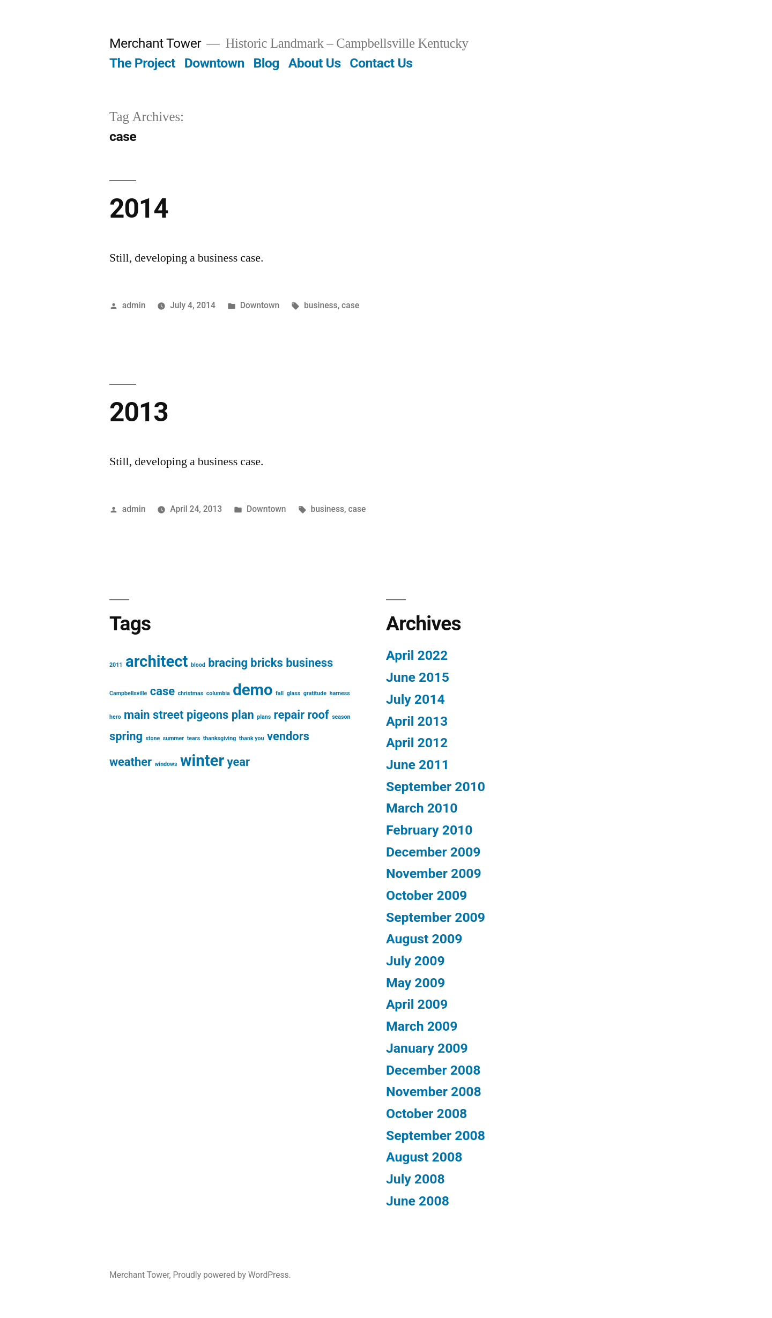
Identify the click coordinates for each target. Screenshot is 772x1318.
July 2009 (415, 961)
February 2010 (429, 830)
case (350, 305)
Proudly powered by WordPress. (232, 1275)
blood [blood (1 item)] (198, 664)
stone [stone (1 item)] (153, 738)
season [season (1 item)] (341, 716)
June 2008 (417, 1201)
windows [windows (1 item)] (165, 764)
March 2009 (421, 1026)
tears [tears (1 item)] (193, 738)
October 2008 (426, 1113)
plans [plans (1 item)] (264, 716)
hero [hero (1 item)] (115, 716)
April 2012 (417, 742)
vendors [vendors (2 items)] (288, 736)
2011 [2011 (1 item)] (115, 664)
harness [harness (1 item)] (339, 693)
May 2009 (415, 983)
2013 (138, 412)
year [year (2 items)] (238, 762)
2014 (138, 208)
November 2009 (433, 873)
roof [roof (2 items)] (318, 714)
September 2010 (435, 786)
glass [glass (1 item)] (294, 693)
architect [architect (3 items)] (156, 661)
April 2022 (417, 655)
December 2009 (433, 852)
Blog (266, 63)
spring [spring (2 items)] (126, 736)
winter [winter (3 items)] (202, 760)
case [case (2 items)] (162, 691)
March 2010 (421, 808)
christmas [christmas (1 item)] (190, 693)
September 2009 (435, 917)
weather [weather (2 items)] (130, 762)
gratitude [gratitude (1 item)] (314, 693)
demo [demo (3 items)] (252, 690)
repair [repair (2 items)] (289, 714)
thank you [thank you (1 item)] (251, 738)
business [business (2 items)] (309, 662)
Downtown (214, 63)
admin (134, 305)
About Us (314, 63)
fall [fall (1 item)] (280, 693)
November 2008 (433, 1091)
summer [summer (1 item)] (173, 738)
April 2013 (417, 721)
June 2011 (417, 764)
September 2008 (435, 1135)
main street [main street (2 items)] (154, 714)
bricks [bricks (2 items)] (266, 662)
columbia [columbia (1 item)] (218, 693)
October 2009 (426, 895)
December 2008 (433, 1070)
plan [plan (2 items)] (243, 714)
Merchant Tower (155, 43)
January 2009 (427, 1048)
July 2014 (415, 699)
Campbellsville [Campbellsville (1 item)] (128, 693)
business (321, 305)
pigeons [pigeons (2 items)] (207, 714)
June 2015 (417, 677)
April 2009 (417, 1004)
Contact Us (381, 63)
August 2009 (424, 939)
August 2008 (424, 1157)
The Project (142, 63)
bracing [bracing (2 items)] (228, 662)
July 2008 (415, 1179)
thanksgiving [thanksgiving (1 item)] (219, 738)
